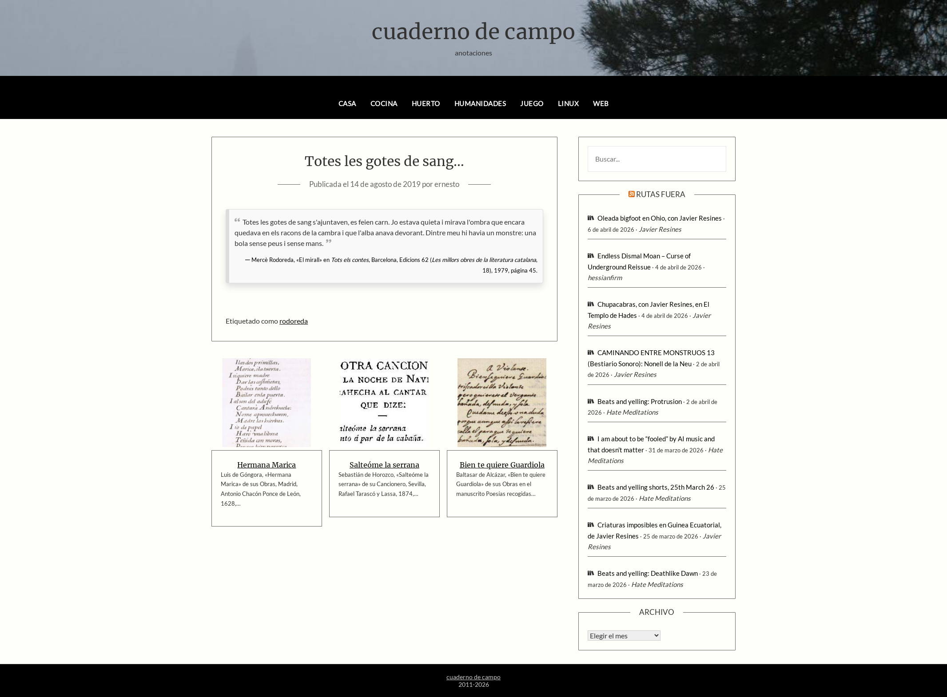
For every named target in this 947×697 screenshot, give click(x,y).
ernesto (446, 184)
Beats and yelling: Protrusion (639, 401)
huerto (426, 103)
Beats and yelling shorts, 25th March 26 (655, 487)
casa (347, 103)
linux (568, 103)
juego (532, 103)
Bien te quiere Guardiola (502, 464)
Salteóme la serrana (384, 464)
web (601, 103)
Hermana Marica (266, 464)
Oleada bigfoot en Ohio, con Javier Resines (659, 218)
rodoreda (293, 321)
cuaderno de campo (473, 31)
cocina (384, 103)
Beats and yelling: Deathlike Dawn (647, 573)
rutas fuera (660, 194)
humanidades (480, 103)
